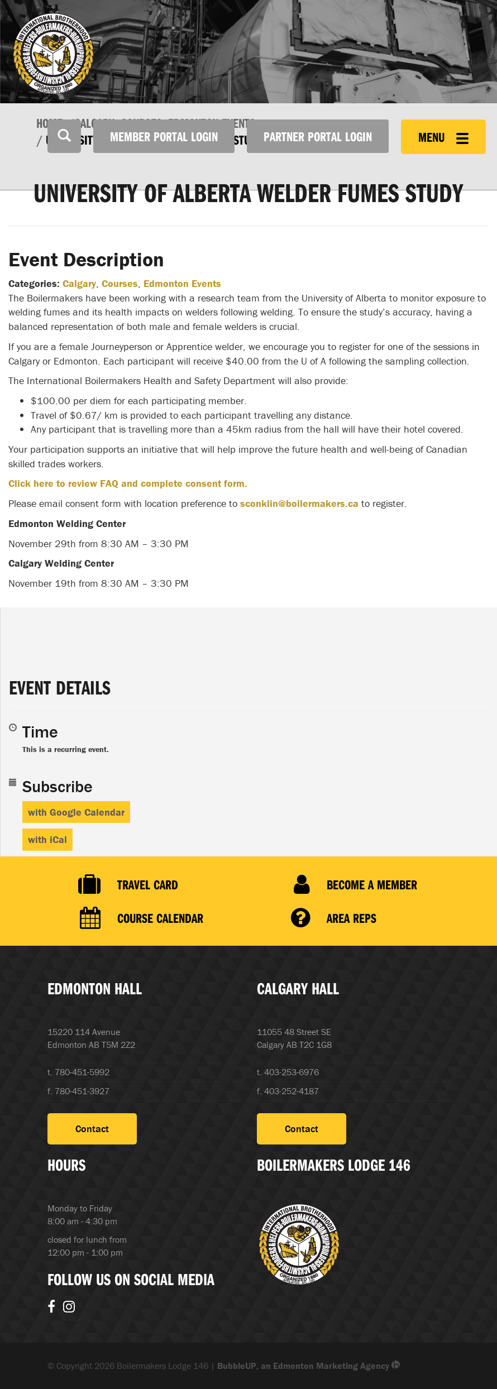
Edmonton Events (182, 283)
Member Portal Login (164, 136)
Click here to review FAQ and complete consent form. (127, 483)
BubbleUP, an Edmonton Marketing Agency (308, 1365)
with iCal (47, 839)
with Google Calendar (76, 812)
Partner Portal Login (318, 136)
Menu (443, 136)
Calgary (79, 283)
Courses (120, 283)
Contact (92, 1128)
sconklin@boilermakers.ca (299, 503)
